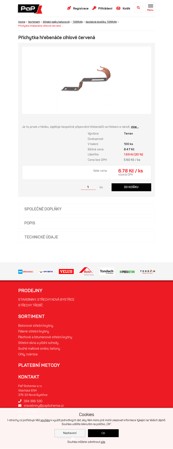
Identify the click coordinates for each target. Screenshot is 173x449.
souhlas (45, 420)
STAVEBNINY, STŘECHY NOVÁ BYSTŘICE (46, 299)
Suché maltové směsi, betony (39, 348)
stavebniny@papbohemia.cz (41, 406)
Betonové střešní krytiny (35, 326)
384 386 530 (30, 401)
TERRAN (78, 21)
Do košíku (131, 187)
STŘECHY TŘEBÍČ (30, 305)
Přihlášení (102, 8)
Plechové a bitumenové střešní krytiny (45, 337)
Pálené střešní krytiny (33, 331)
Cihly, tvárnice (28, 354)
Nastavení (69, 433)
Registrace (78, 8)
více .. (135, 127)
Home (21, 21)
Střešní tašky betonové (56, 21)
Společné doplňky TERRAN (101, 21)
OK (103, 433)
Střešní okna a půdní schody (38, 343)
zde (103, 442)
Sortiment (34, 21)
